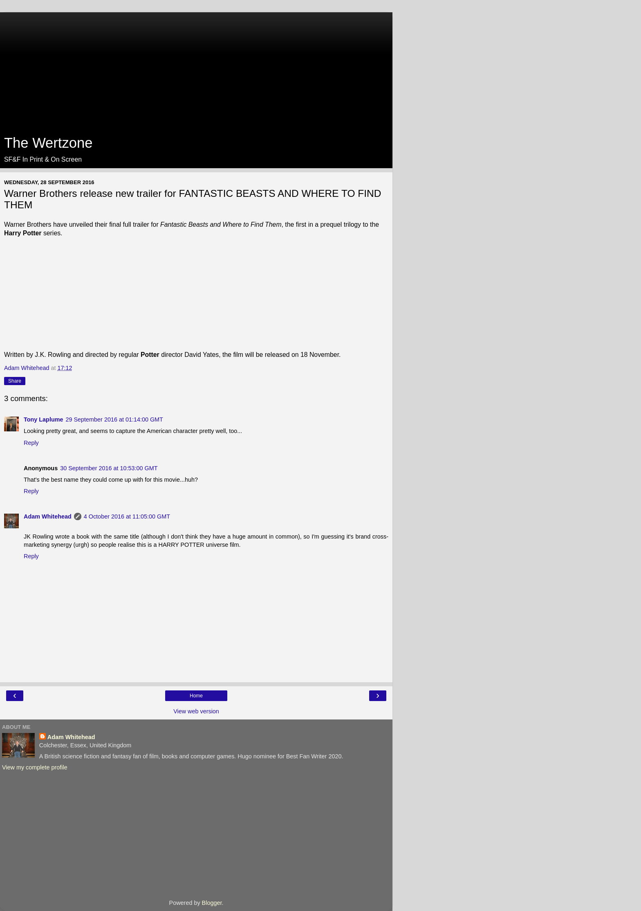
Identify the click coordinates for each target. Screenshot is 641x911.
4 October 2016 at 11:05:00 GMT (127, 516)
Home (196, 696)
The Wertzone (48, 143)
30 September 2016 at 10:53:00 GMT (108, 468)
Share (14, 381)
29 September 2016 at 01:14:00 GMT (114, 419)
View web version (196, 711)
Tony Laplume (43, 419)
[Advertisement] (196, 69)
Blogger (212, 903)
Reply (31, 443)
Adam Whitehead (48, 516)
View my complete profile (34, 767)
